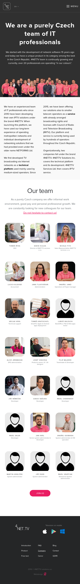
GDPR (55, 556)
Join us (40, 493)
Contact (56, 551)
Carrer (40, 556)
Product (24, 551)
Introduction (26, 546)
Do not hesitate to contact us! (40, 213)
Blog (54, 546)
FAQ (39, 546)
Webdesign (38, 574)
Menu (74, 6)
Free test (25, 556)
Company (42, 551)
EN (15, 6)
